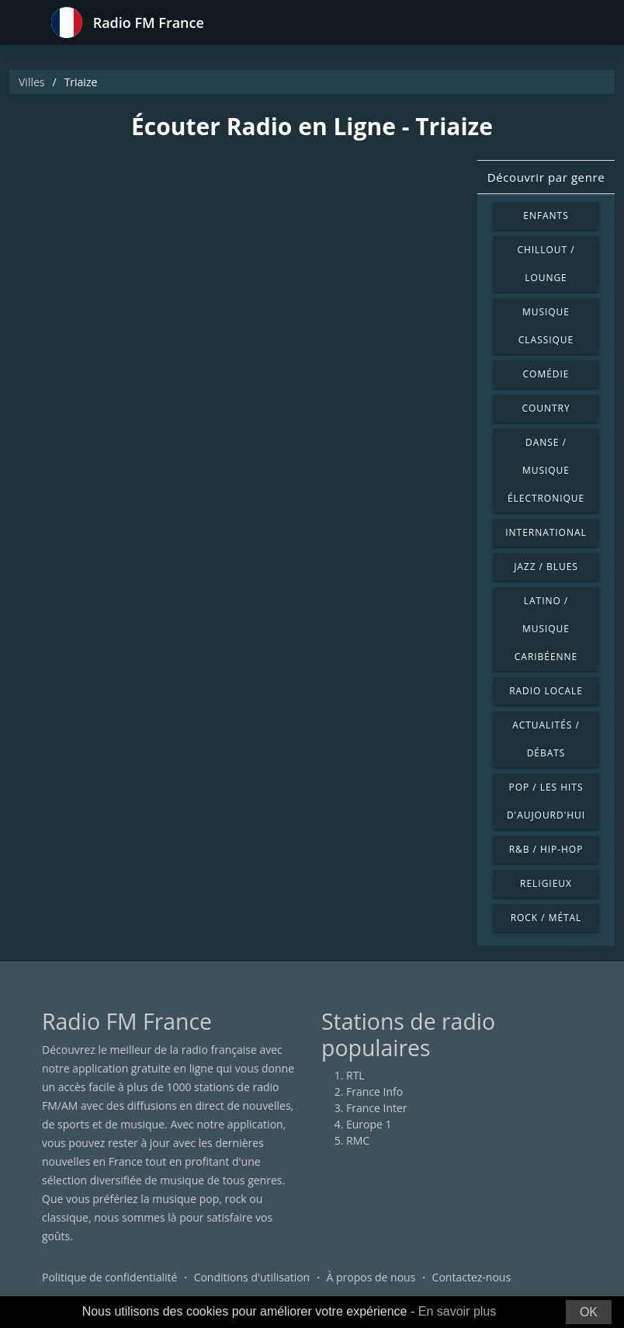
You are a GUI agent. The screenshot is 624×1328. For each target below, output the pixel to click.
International (545, 532)
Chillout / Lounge (545, 263)
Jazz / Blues (546, 566)
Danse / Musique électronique (546, 470)
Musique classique (546, 325)
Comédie (546, 374)
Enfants (545, 215)
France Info (374, 1091)
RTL (355, 1075)
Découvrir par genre (546, 177)
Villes (31, 82)
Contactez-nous (471, 1277)
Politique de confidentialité (109, 1277)
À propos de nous (370, 1277)
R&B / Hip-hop (546, 849)
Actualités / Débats (546, 739)
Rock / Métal (546, 917)
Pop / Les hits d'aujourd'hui (546, 801)
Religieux (546, 883)
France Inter (376, 1107)
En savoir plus (457, 1311)
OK (589, 1312)
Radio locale (546, 690)
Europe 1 (369, 1124)
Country (546, 408)
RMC (357, 1140)
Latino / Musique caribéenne (546, 628)
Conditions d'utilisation (252, 1277)
